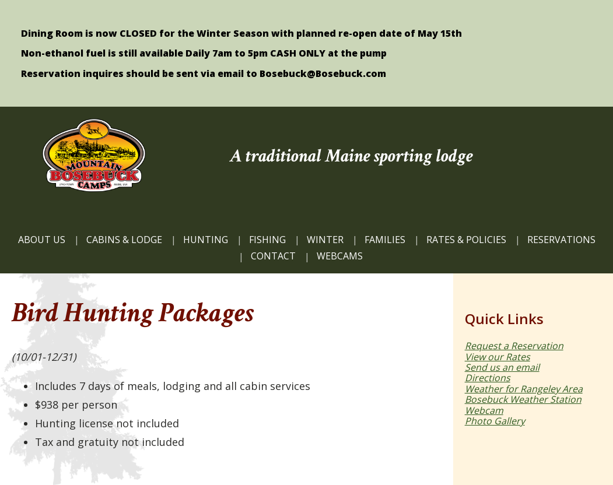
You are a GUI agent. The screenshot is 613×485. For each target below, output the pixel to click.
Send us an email (502, 367)
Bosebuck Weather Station (523, 399)
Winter (325, 239)
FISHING (267, 239)
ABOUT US (41, 239)
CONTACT (273, 255)
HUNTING (205, 239)
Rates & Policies (466, 239)
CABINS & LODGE (124, 239)
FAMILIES (385, 239)
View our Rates (497, 356)
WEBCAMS (340, 255)
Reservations (561, 239)
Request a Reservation (514, 345)
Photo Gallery (495, 420)
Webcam (484, 410)
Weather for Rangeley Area (524, 388)
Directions (487, 377)
